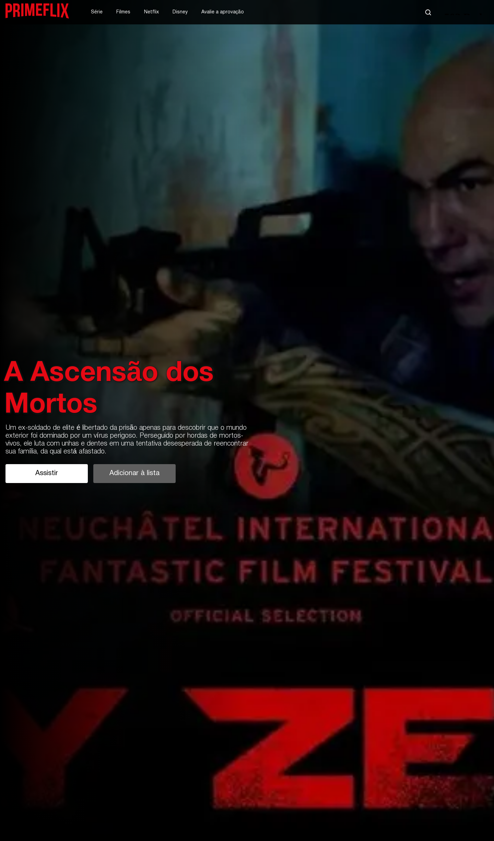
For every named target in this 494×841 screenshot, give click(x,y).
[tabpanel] (247, 420)
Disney (180, 12)
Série (97, 12)
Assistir (46, 473)
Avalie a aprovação (222, 12)
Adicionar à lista (134, 473)
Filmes (123, 12)
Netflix (151, 12)
